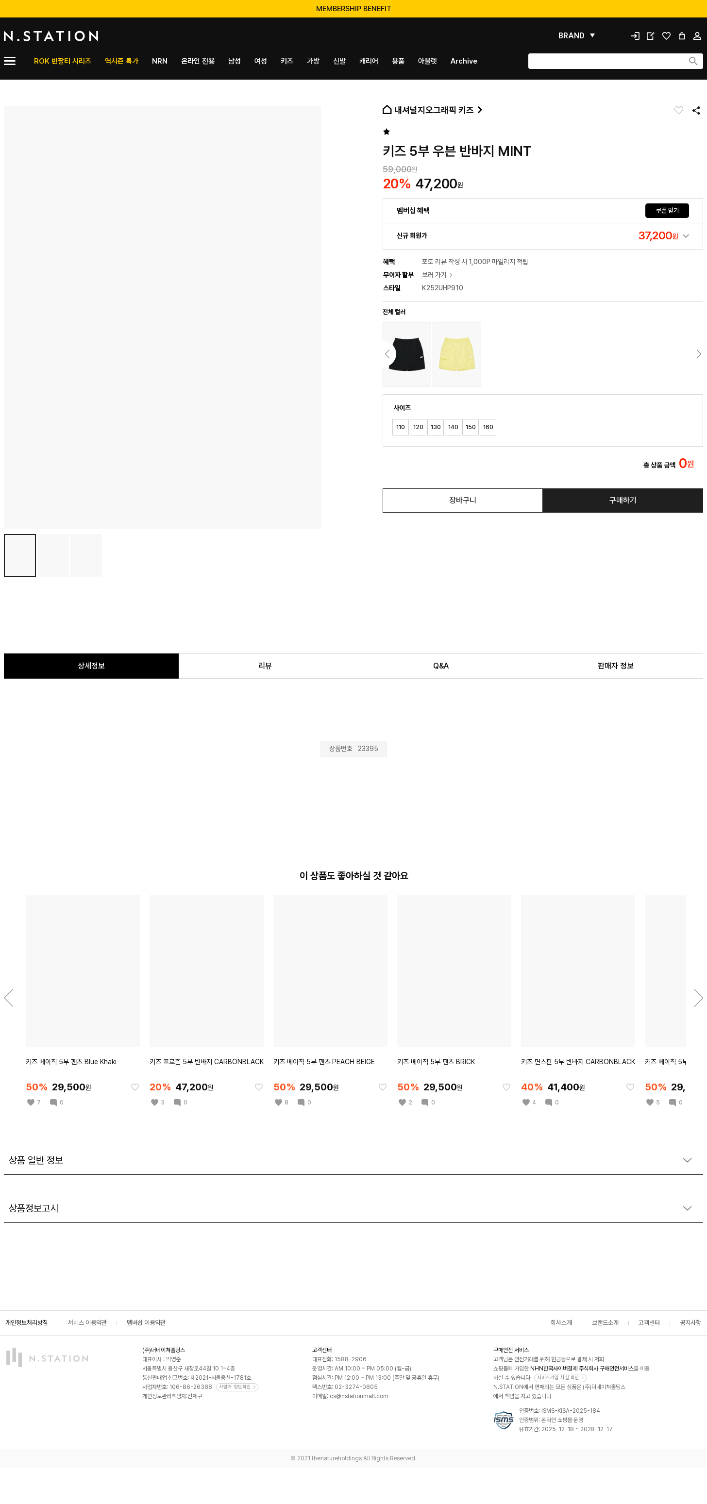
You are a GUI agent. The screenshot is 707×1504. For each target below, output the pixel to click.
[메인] (74, 36)
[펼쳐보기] (576, 36)
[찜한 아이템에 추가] (135, 1087)
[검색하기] (693, 61)
